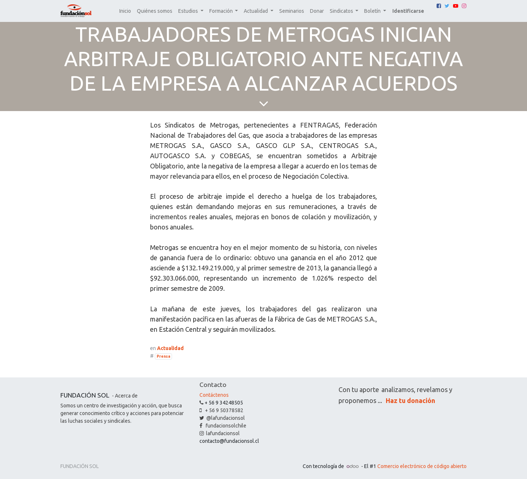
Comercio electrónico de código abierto (422, 466)
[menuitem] (125, 11)
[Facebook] (438, 6)
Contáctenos (214, 395)
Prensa (163, 356)
